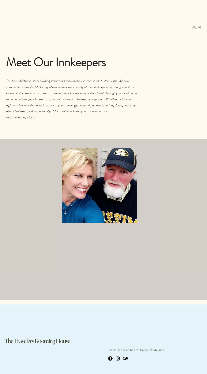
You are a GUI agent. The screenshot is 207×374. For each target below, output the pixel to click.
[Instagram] (117, 358)
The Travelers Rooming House (37, 341)
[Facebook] (110, 358)
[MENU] (197, 27)
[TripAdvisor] (125, 358)
